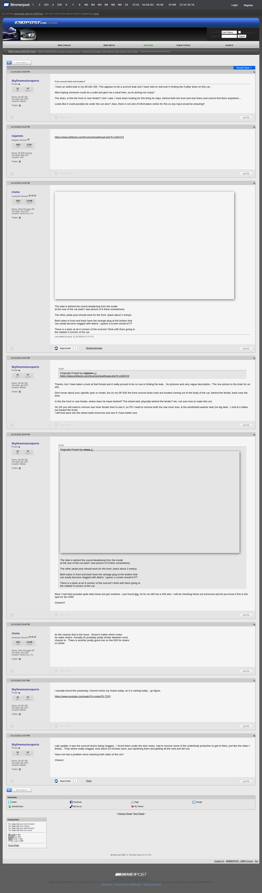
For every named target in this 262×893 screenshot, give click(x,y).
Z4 (126, 4)
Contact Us (219, 861)
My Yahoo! (139, 806)
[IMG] (10, 839)
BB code (11, 835)
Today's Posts (183, 45)
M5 (106, 4)
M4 (100, 4)
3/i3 (46, 4)
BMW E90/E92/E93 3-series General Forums (59, 51)
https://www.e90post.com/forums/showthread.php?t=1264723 (89, 137)
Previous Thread (125, 814)
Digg (137, 802)
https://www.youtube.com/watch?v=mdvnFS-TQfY (83, 696)
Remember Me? (246, 33)
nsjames (17, 136)
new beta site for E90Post (28, 13)
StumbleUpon (17, 806)
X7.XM (172, 4)
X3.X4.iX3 (148, 4)
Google (199, 802)
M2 (86, 4)
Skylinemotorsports (25, 80)
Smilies (11, 837)
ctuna (16, 192)
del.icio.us (77, 806)
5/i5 (59, 4)
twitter (14, 802)
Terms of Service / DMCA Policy (128, 884)
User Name (216, 32)
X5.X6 (159, 4)
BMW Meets (109, 45)
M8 (120, 4)
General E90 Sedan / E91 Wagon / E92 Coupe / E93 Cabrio (110, 51)
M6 (113, 4)
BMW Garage (64, 45)
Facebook (77, 802)
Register (248, 5)
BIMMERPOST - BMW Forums (239, 861)
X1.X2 (136, 4)
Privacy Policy (107, 884)
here (96, 13)
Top (256, 861)
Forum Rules (13, 845)
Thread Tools (242, 68)
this (137, 594)
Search (229, 45)
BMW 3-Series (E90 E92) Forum (22, 51)
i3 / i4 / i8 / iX (187, 4)
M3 (93, 4)
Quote (246, 118)
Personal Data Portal (152, 884)
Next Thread (139, 814)
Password (215, 36)
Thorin (88, 781)
